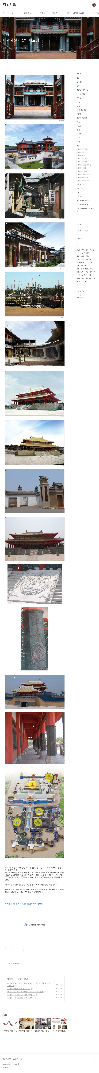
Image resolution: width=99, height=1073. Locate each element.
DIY (81, 253)
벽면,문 (78, 126)
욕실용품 (85, 269)
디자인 (85, 281)
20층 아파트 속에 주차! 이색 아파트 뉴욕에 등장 (25, 992)
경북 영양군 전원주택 (83, 201)
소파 (81, 272)
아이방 (78, 134)
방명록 (54, 13)
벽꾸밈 (78, 278)
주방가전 (79, 281)
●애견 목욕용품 (82, 159)
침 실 (78, 106)
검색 (88, 5)
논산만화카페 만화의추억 (74, 13)
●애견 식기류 (82, 168)
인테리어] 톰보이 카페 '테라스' (18, 989)
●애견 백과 (81, 155)
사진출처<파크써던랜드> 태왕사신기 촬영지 (24, 904)
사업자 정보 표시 (12, 963)
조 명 (78, 142)
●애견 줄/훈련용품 (83, 181)
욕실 (81, 266)
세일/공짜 (79, 189)
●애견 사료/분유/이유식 (85, 165)
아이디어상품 (80, 259)
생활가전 (79, 269)
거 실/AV (79, 102)
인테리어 (11, 979)
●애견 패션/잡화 (83, 177)
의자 (89, 266)
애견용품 (79, 262)
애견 (77, 146)
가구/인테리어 (80, 256)
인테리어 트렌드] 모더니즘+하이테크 (21, 995)
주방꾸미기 (87, 253)
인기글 (85, 231)
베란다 (78, 114)
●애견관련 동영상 (83, 149)
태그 (13, 13)
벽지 (83, 278)
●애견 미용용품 (82, 162)
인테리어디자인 (87, 262)
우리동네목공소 (81, 94)
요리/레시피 (80, 185)
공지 (77, 193)
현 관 (78, 130)
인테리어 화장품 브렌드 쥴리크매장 (20, 998)
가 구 (78, 138)
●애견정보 (81, 152)
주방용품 (88, 278)
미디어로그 (27, 13)
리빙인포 (9, 4)
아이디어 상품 (80, 275)
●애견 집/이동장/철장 (84, 174)
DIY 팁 (78, 98)
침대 (77, 253)
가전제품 (88, 275)
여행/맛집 (79, 197)
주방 (93, 278)
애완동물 (88, 259)
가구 (85, 266)
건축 (77, 86)
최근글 (78, 231)
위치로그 (41, 13)
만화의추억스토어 (82, 205)
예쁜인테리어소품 (82, 90)
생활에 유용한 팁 (82, 118)
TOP (94, 1060)
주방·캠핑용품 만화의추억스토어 (12, 1059)
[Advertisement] (35, 925)
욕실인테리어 (80, 250)
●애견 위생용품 (82, 171)
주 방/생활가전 (81, 110)
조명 (77, 266)
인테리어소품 (90, 250)
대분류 (78, 74)
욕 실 (78, 122)
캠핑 (77, 78)
